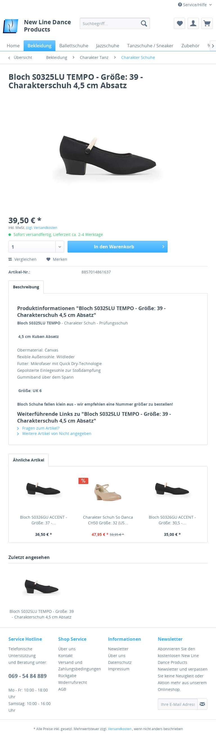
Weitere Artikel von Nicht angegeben (54, 433)
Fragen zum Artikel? (38, 428)
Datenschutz (120, 662)
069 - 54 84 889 (27, 676)
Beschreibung (26, 287)
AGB (62, 689)
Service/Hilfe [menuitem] (193, 4)
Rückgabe (67, 675)
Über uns (67, 648)
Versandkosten (119, 728)
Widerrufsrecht (72, 682)
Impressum (118, 668)
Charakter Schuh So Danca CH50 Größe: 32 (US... (108, 519)
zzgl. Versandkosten (41, 227)
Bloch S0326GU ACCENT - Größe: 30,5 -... (172, 519)
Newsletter (118, 648)
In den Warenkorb (129, 246)
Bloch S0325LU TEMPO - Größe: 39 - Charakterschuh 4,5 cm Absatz (42, 614)
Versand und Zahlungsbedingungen (79, 666)
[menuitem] (115, 23)
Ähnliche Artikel (28, 460)
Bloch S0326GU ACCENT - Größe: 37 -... (43, 519)
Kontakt (65, 655)
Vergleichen (22, 259)
